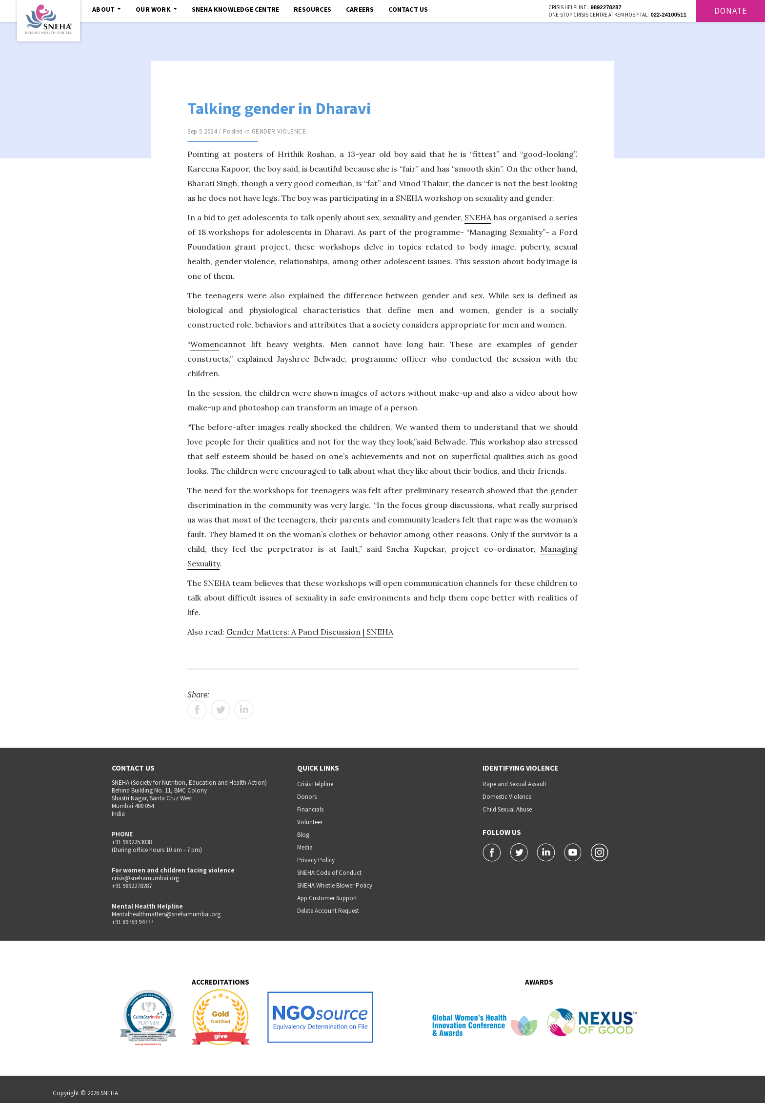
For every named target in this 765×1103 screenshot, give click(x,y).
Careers (360, 9)
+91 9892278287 (132, 886)
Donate (730, 10)
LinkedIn (244, 709)
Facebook (197, 709)
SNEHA (477, 217)
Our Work (156, 9)
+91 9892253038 (132, 842)
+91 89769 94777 (132, 922)
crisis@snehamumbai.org (145, 878)
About (106, 9)
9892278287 (606, 7)
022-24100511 (668, 15)
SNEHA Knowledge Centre (235, 9)
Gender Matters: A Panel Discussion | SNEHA (309, 632)
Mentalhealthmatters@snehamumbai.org (166, 914)
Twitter (220, 709)
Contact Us (408, 9)
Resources (312, 9)
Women (204, 344)
